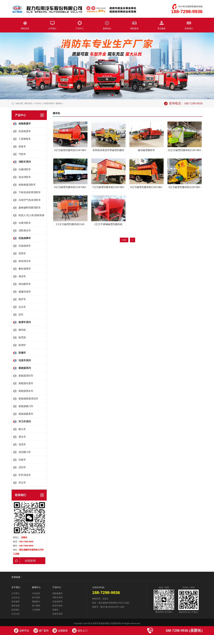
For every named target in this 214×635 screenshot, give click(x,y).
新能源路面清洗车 (28, 398)
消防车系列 (57, 597)
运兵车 (22, 307)
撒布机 (59, 103)
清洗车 (22, 444)
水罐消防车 (25, 169)
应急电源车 (25, 131)
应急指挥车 (25, 245)
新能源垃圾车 (26, 383)
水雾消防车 (25, 223)
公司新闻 (36, 610)
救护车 (22, 299)
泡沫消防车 (25, 177)
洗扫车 (22, 467)
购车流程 (15, 605)
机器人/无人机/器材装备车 (28, 216)
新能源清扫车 (26, 375)
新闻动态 (107, 28)
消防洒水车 (25, 230)
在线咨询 (24, 560)
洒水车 (22, 436)
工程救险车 (25, 139)
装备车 (22, 146)
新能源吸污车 (26, 406)
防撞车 (55, 610)
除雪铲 (22, 345)
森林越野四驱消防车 (30, 207)
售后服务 (161, 28)
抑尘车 (22, 482)
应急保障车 (57, 601)
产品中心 (80, 28)
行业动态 (36, 593)
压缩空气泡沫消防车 (30, 200)
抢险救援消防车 (27, 184)
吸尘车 (22, 429)
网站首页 (25, 28)
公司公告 (15, 614)
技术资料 (36, 597)
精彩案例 (134, 28)
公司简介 (52, 28)
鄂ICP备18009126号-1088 (112, 607)
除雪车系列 (49, 103)
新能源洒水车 (26, 391)
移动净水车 (25, 261)
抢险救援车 (57, 593)
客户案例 (36, 605)
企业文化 (15, 597)
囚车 (21, 314)
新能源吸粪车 (26, 414)
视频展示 (36, 601)
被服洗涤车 (25, 291)
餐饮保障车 (25, 268)
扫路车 (22, 459)
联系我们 (189, 28)
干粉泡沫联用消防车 (30, 192)
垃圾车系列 (57, 614)
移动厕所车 (25, 284)
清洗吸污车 (25, 452)
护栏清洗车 (25, 475)
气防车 (22, 154)
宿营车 (22, 253)
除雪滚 (22, 337)
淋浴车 (22, 276)
